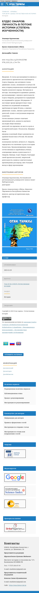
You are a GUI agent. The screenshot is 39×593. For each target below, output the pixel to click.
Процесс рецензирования (14, 398)
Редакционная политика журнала (17, 389)
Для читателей (8, 368)
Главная (5, 11)
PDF (6, 258)
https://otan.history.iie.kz (17, 585)
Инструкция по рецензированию (17, 403)
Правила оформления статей (15, 423)
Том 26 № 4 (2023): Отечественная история (19, 13)
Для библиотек (8, 374)
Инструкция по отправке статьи (16, 427)
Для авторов (7, 371)
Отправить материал (13, 354)
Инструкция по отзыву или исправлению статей (14, 433)
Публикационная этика (13, 393)
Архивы (13, 11)
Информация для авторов (14, 418)
